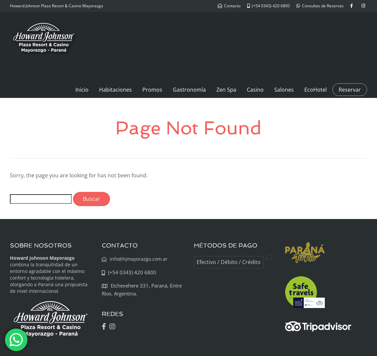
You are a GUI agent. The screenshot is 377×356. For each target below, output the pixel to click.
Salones (284, 89)
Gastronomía (189, 89)
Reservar (350, 89)
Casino (255, 89)
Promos (152, 89)
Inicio (82, 89)
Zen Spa (226, 89)
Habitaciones (115, 89)
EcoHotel (315, 89)
